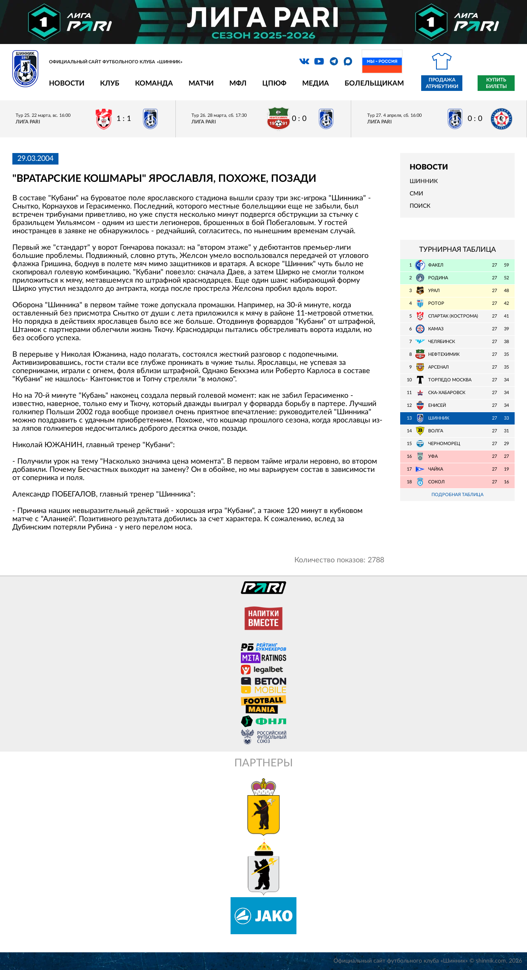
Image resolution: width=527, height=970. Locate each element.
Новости (66, 83)
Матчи (201, 83)
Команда (154, 83)
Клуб (109, 83)
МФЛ (238, 83)
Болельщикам (374, 83)
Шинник (424, 181)
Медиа (315, 83)
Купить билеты (496, 83)
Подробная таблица (457, 494)
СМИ (416, 194)
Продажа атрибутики (442, 83)
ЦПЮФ (274, 83)
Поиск (420, 206)
